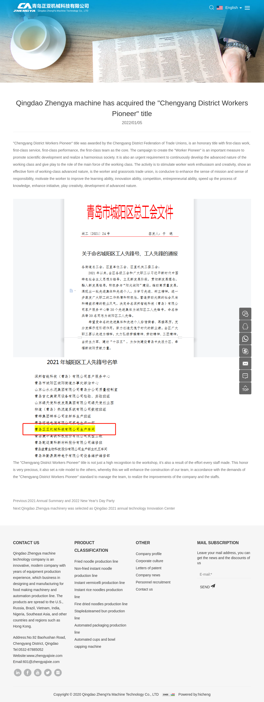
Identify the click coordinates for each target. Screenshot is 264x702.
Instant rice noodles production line (98, 593)
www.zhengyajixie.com (45, 656)
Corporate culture (149, 561)
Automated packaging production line (100, 628)
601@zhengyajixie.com (41, 662)
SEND (205, 587)
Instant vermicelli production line (99, 583)
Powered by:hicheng (194, 694)
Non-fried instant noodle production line (93, 572)
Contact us (144, 589)
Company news (148, 575)
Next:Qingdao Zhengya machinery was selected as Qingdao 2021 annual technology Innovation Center (94, 514)
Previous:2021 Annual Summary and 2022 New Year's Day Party (64, 507)
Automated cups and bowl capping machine (94, 643)
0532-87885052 (30, 650)
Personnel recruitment (153, 582)
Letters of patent (148, 568)
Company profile (149, 554)
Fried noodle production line (96, 561)
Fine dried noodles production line (101, 604)
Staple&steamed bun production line (99, 614)
